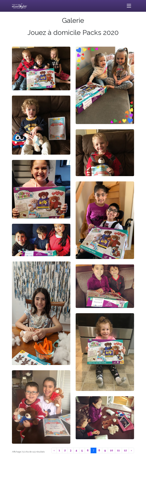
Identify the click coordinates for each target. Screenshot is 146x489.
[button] (41, 68)
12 (125, 450)
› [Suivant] (131, 450)
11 (118, 450)
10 (111, 450)
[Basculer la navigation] (129, 6)
